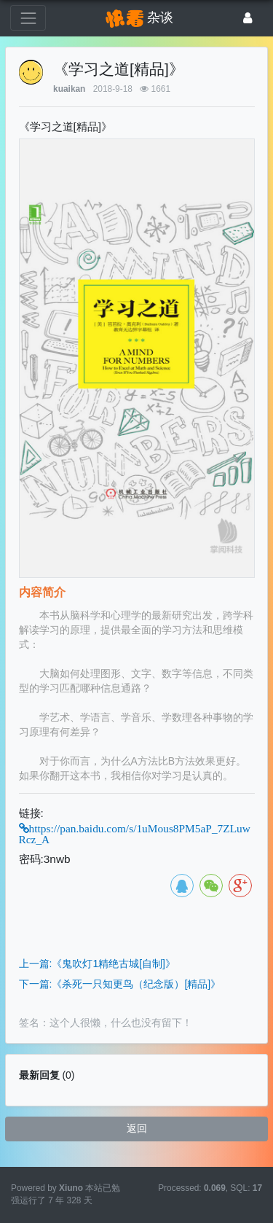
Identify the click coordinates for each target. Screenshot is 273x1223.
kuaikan (69, 89)
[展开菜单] (28, 18)
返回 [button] (137, 1128)
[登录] (248, 18)
